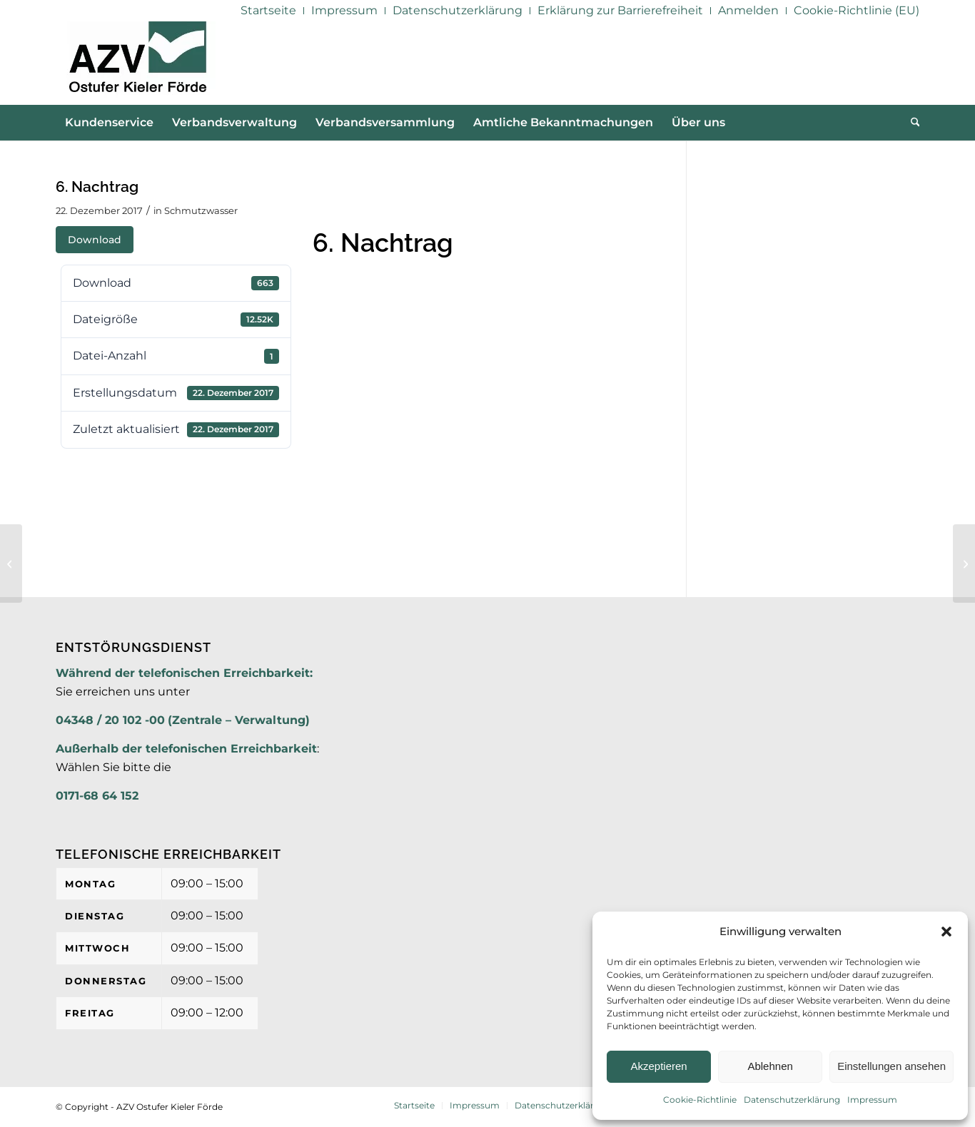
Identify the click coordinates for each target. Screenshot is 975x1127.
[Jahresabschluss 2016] (11, 563)
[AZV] (137, 63)
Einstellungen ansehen (891, 1066)
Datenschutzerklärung (792, 1099)
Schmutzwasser (201, 210)
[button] (946, 931)
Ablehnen (769, 1066)
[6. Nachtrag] (964, 563)
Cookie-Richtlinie (700, 1099)
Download (94, 239)
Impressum (872, 1099)
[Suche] (910, 123)
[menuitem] (268, 10)
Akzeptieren (658, 1066)
